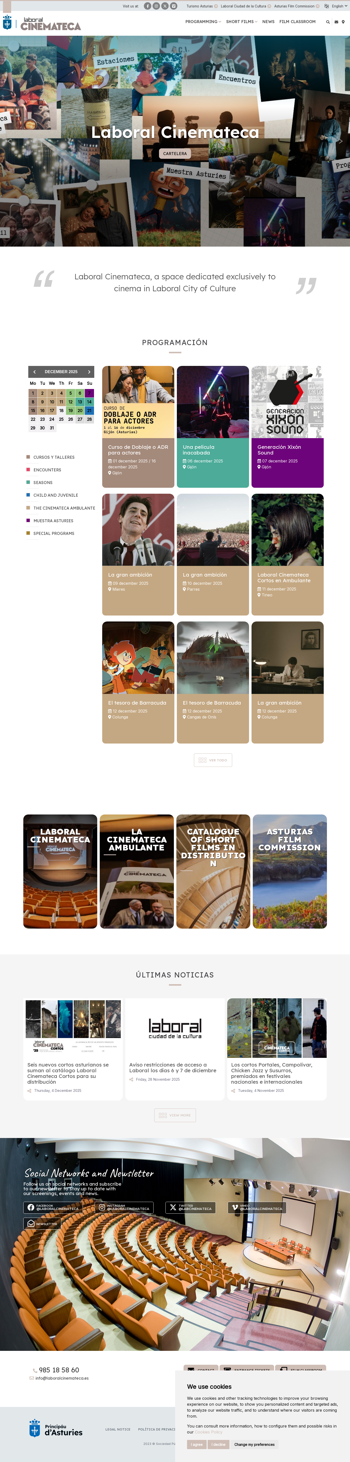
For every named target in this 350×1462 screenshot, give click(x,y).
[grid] (61, 409)
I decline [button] (218, 1444)
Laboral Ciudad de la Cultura (243, 6)
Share (29, 1091)
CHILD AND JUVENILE (52, 495)
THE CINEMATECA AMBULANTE (60, 508)
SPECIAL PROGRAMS (50, 533)
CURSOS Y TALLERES (50, 457)
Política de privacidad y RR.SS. (167, 1429)
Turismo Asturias (200, 6)
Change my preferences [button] (254, 1444)
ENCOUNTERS (43, 470)
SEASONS (39, 482)
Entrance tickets (247, 1370)
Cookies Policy (209, 1432)
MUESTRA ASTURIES (49, 521)
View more (180, 1115)
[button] (339, 6)
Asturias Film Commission (294, 6)
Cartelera (175, 153)
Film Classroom (300, 1370)
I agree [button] (197, 1444)
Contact (201, 1370)
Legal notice (117, 1429)
